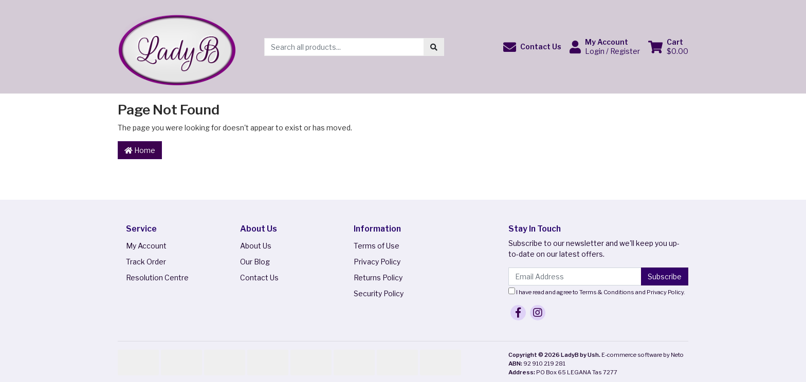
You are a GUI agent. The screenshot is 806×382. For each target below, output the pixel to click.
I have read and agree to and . (596, 292)
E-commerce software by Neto (642, 354)
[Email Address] (575, 276)
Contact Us (259, 277)
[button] (532, 47)
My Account (146, 245)
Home (139, 150)
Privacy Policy (377, 261)
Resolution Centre (157, 277)
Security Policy (379, 293)
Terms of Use (376, 245)
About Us (255, 245)
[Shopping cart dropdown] (668, 46)
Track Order (146, 261)
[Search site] (434, 47)
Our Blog (255, 261)
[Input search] (344, 47)
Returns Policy (378, 277)
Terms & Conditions (606, 292)
